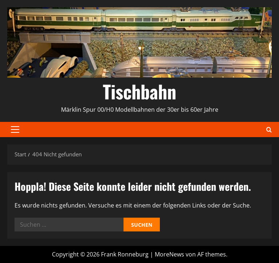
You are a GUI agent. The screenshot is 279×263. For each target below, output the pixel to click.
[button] (15, 129)
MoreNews (169, 254)
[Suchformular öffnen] (269, 130)
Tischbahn (139, 91)
